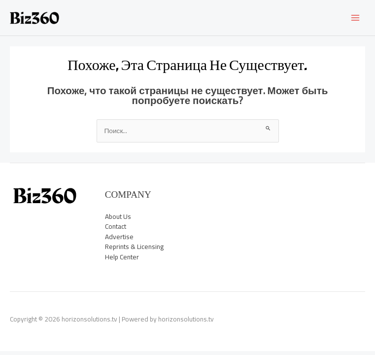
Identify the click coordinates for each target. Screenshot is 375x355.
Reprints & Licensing (134, 246)
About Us (118, 216)
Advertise (119, 236)
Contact (115, 226)
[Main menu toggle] (355, 18)
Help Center (122, 256)
